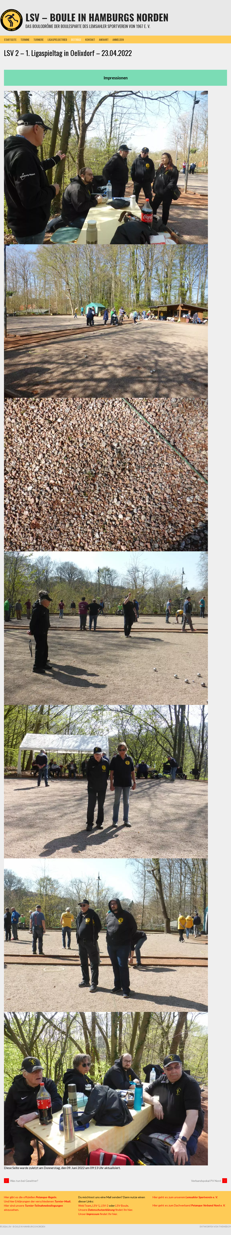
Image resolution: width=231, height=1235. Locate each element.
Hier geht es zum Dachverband (189, 1205)
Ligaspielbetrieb (57, 39)
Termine (25, 39)
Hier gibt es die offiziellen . (30, 1197)
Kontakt (90, 39)
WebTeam (84, 1205)
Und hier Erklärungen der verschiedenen (37, 1201)
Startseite (10, 39)
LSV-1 (96, 1205)
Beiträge (76, 39)
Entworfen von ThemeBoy (215, 1226)
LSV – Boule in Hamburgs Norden (96, 17)
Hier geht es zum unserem (185, 1197)
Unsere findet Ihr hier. (105, 1209)
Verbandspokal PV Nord (209, 1180)
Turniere (38, 39)
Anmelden (118, 39)
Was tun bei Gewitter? (21, 1180)
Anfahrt (104, 39)
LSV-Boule (121, 1205)
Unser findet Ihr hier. (97, 1214)
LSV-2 (104, 1205)
